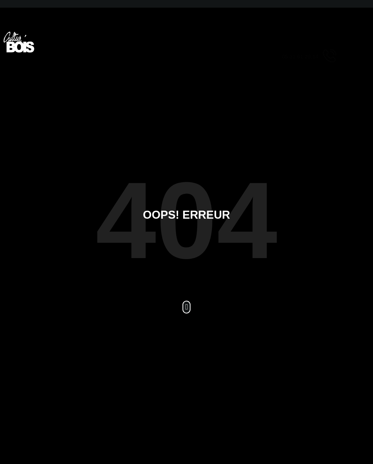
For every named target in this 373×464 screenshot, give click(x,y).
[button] (186, 307)
